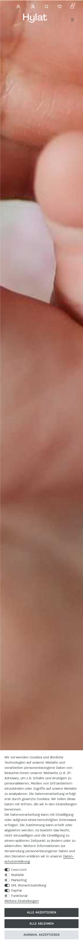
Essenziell (18, 870)
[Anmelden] (19, 7)
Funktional (19, 896)
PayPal (16, 890)
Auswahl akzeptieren (41, 935)
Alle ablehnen (41, 923)
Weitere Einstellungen (21, 901)
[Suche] (46, 6)
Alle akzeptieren (41, 912)
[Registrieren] (33, 7)
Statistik (17, 875)
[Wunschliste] (59, 6)
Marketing (19, 880)
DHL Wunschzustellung (28, 885)
